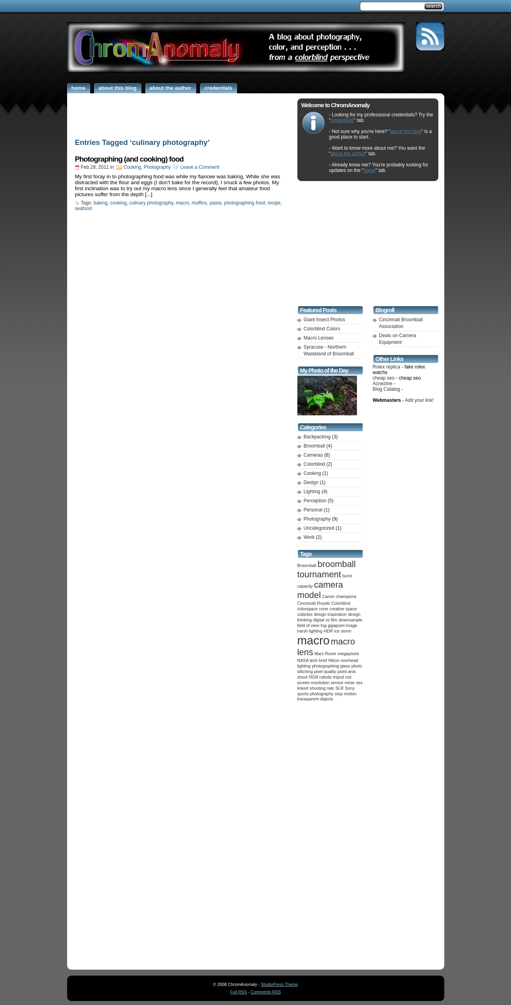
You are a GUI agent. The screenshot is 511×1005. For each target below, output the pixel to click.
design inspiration (330, 614)
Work (309, 537)
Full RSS (238, 992)
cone (323, 608)
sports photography (315, 693)
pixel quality (325, 671)
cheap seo (384, 378)
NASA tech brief (312, 660)
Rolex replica (386, 367)
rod (348, 677)
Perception (315, 500)
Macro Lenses (319, 338)
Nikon (333, 660)
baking (101, 203)
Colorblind (314, 464)
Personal (313, 510)
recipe (274, 203)
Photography (157, 167)
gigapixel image (342, 625)
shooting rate (322, 688)
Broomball (314, 446)
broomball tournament (326, 569)
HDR (328, 631)
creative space (343, 608)
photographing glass (331, 666)
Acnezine (382, 383)
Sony (350, 688)
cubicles (305, 614)
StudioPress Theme (279, 984)
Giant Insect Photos (324, 319)
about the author (348, 153)
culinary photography (151, 203)
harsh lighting (309, 631)
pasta (215, 203)
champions (346, 596)
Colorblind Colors (322, 329)
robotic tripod (331, 677)
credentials (342, 120)
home (370, 170)
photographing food (244, 203)
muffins (199, 203)
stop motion (346, 693)
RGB (313, 677)
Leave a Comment (199, 167)
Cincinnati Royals (313, 603)
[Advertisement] (180, 114)
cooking (118, 203)
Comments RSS (266, 992)
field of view (308, 625)
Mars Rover (325, 653)
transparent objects (315, 698)
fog (324, 625)
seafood (83, 208)
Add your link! (419, 400)
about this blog (405, 131)
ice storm (342, 631)
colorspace (307, 608)
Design (311, 482)
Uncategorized (319, 528)
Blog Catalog (386, 389)
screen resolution (313, 682)
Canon (328, 596)
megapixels (348, 653)
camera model (320, 590)
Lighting (312, 491)
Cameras (313, 455)
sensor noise (343, 682)
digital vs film (325, 619)
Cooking (132, 167)
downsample (351, 619)
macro (182, 203)
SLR (340, 688)
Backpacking (317, 437)
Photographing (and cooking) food (129, 159)
